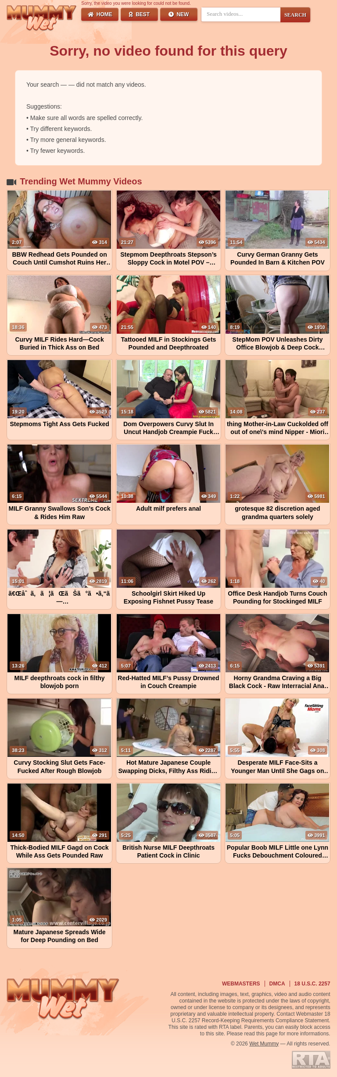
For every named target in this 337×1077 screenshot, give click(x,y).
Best (139, 14)
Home (100, 14)
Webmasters (241, 984)
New (178, 14)
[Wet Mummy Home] (42, 18)
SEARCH (295, 15)
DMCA (277, 984)
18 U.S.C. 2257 (312, 984)
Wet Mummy (264, 1044)
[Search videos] (240, 14)
